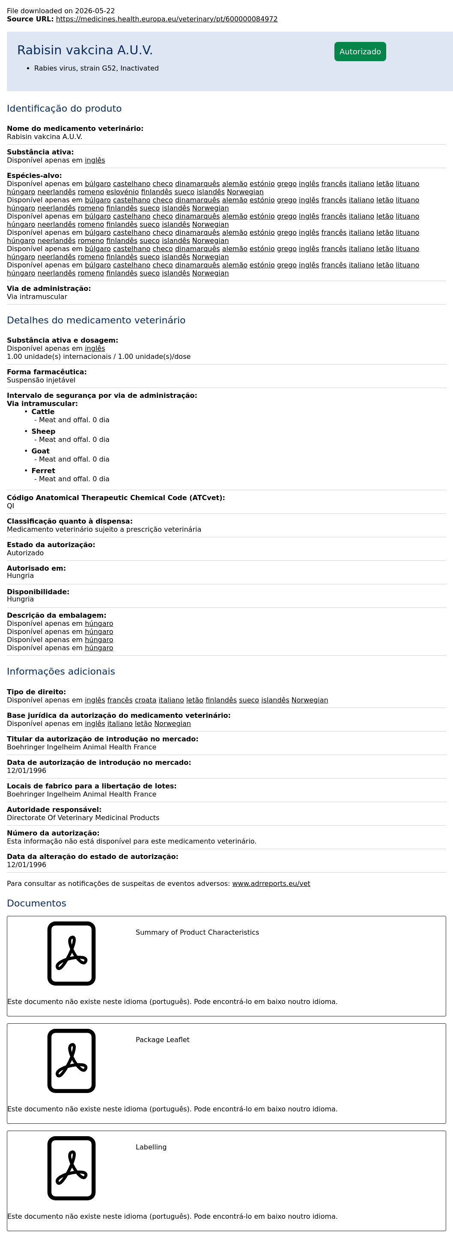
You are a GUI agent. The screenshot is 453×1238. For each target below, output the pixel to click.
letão (384, 184)
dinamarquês (197, 184)
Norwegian (245, 192)
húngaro (21, 192)
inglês (95, 160)
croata (146, 700)
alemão (234, 184)
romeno (91, 192)
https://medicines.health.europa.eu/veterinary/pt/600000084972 (167, 19)
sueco (184, 192)
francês (334, 184)
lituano (407, 184)
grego (287, 184)
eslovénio (122, 192)
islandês (211, 192)
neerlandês (57, 192)
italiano (361, 184)
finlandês (156, 192)
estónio (262, 184)
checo (162, 184)
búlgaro (98, 184)
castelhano (131, 184)
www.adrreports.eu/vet (271, 884)
